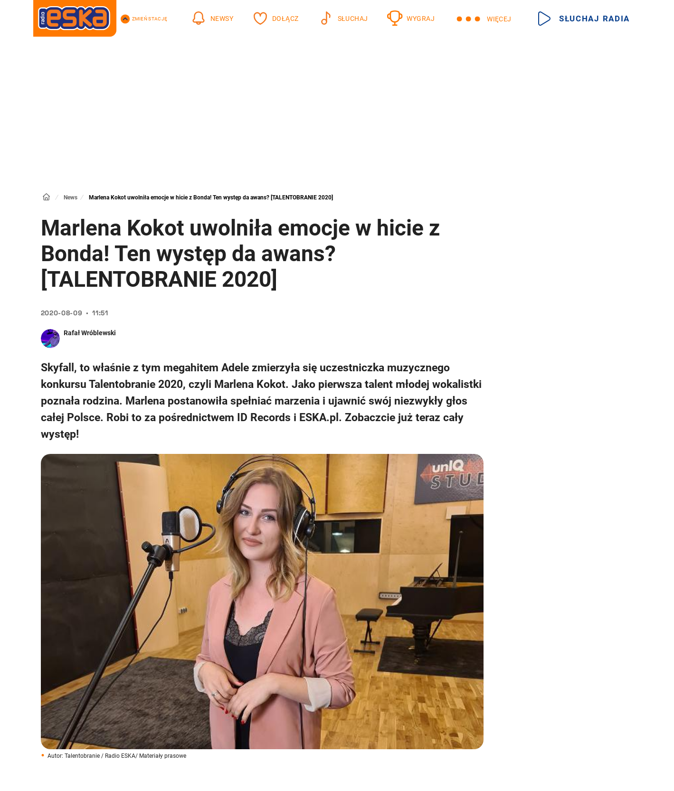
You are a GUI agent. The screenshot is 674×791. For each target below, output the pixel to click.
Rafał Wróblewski (90, 333)
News (70, 197)
